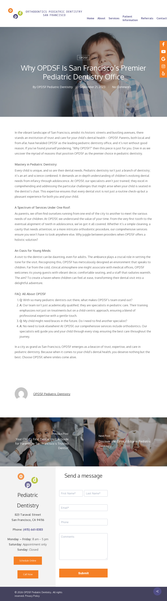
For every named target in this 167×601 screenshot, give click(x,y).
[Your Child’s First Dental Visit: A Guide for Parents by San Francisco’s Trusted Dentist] (42, 441)
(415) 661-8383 (33, 529)
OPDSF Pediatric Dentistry (55, 87)
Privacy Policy (32, 595)
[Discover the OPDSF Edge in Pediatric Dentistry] (125, 441)
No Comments (121, 87)
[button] (28, 561)
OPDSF (83, 57)
